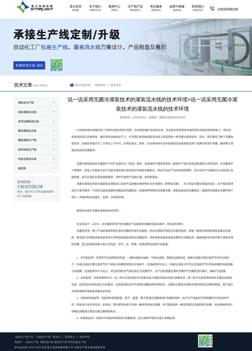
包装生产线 (32, 342)
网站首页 (100, 85)
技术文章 (116, 85)
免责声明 (84, 336)
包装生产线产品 (24, 336)
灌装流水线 (177, 143)
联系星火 (70, 336)
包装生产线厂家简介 (49, 336)
